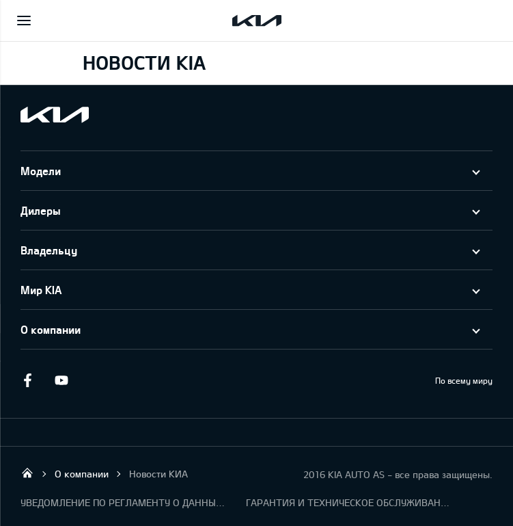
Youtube (61, 380)
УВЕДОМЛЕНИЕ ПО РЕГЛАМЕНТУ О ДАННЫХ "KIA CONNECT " (122, 502)
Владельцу (48, 250)
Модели (40, 170)
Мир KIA (40, 289)
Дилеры (40, 210)
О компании (50, 329)
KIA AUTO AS (27, 472)
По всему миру (464, 380)
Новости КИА (158, 473)
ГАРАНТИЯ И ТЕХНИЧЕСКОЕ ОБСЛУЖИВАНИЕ (348, 502)
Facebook (27, 380)
